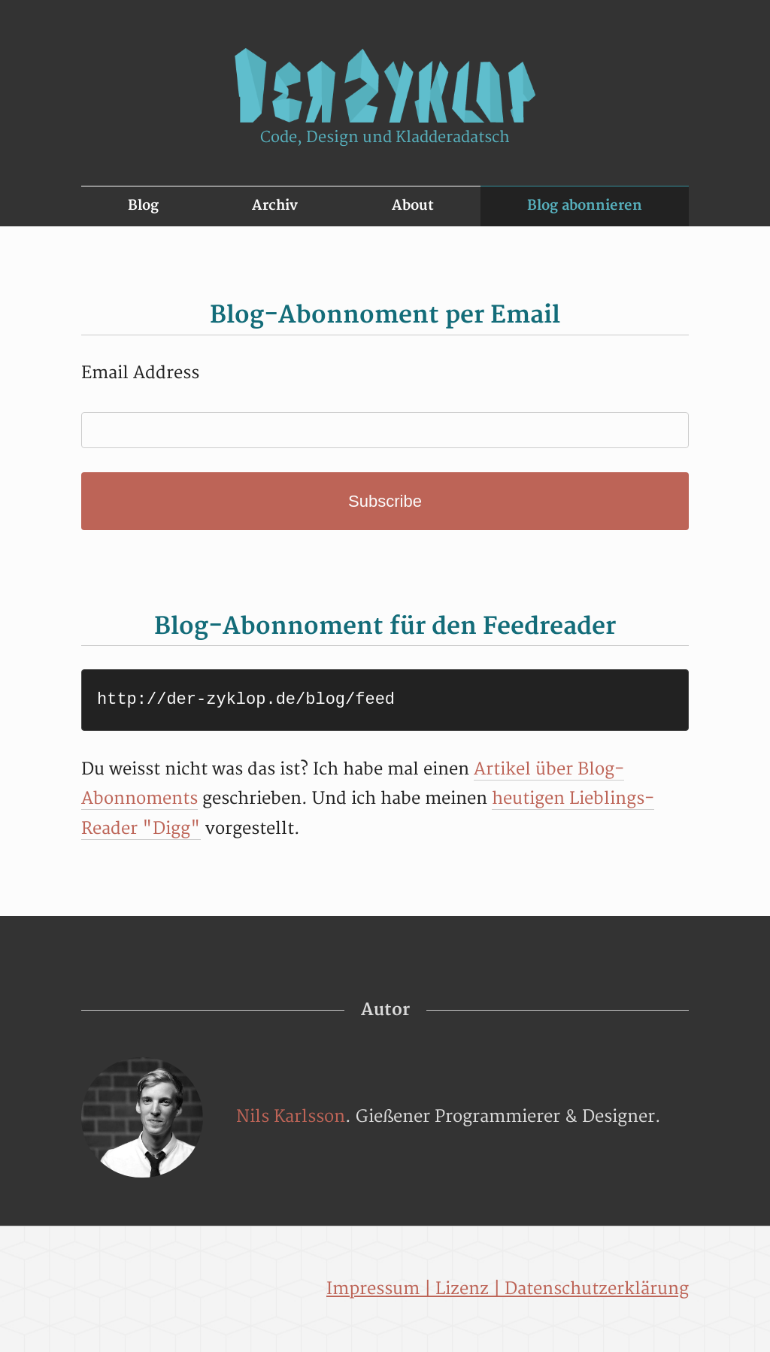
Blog (143, 205)
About (413, 205)
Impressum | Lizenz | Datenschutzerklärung (507, 1288)
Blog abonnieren (584, 205)
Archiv (275, 205)
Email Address (140, 372)
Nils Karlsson (290, 1116)
